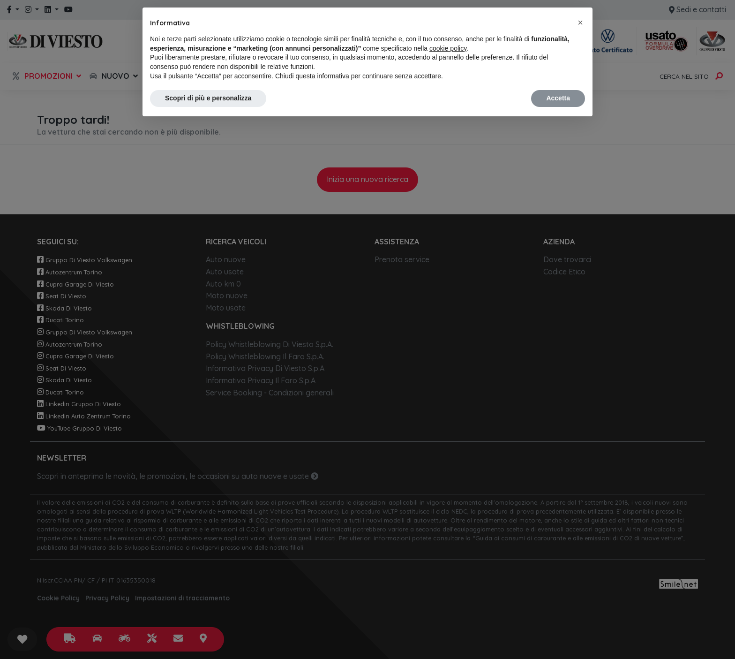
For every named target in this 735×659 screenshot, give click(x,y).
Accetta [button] (558, 98)
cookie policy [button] (447, 48)
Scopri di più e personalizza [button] (208, 98)
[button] (580, 22)
